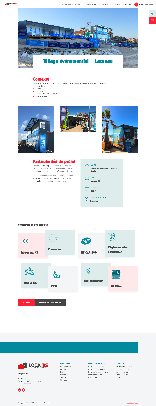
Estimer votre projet (146, 5)
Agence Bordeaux (123, 369)
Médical (63, 375)
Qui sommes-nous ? (124, 367)
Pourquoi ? (78, 5)
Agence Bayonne (123, 372)
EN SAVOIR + (26, 303)
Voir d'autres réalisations (50, 303)
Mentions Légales (132, 403)
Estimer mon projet (94, 350)
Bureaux (63, 369)
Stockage (64, 380)
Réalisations (127, 5)
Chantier (63, 377)
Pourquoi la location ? (96, 369)
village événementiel (76, 83)
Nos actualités (122, 375)
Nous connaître (92, 5)
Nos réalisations (94, 377)
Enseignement (65, 367)
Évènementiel (65, 372)
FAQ (118, 377)
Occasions (117, 5)
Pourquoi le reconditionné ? (98, 372)
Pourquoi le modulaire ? (97, 367)
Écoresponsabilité (105, 5)
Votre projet (66, 5)
